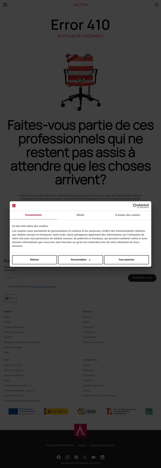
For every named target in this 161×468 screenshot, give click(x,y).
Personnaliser (80, 259)
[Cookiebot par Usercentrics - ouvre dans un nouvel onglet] (135, 206)
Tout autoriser (126, 259)
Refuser (34, 259)
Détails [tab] (80, 215)
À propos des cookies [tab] (127, 215)
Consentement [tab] (33, 215)
